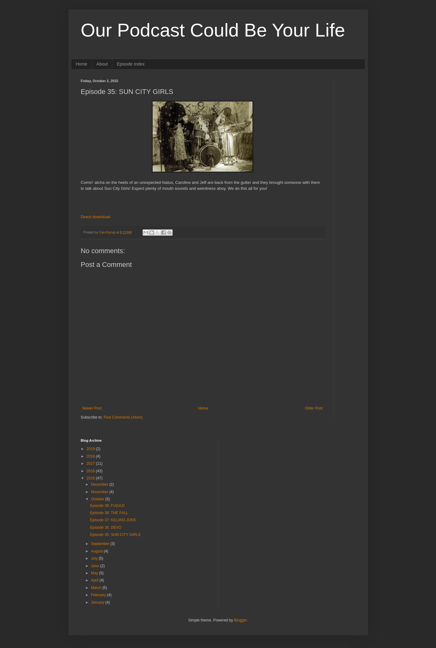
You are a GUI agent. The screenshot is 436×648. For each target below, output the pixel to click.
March (96, 588)
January (98, 602)
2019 (91, 449)
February (99, 595)
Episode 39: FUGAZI (107, 505)
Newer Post (92, 408)
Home (81, 63)
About (102, 63)
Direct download (95, 216)
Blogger (240, 620)
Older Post (314, 408)
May (95, 573)
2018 (91, 456)
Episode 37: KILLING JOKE (113, 520)
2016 (91, 471)
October (98, 499)
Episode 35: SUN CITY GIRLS (115, 535)
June (95, 566)
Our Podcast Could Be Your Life (213, 30)
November (100, 492)
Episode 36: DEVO (105, 527)
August (97, 551)
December (100, 484)
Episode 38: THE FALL (109, 513)
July (95, 558)
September (100, 544)
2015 (91, 478)
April (95, 580)
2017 (91, 463)
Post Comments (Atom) (123, 417)
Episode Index (131, 63)
